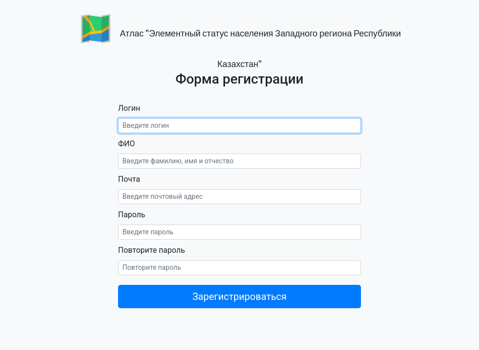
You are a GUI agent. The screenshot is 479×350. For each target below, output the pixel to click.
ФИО (126, 143)
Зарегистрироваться (239, 296)
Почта (129, 179)
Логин (129, 108)
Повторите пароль (151, 250)
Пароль (131, 214)
